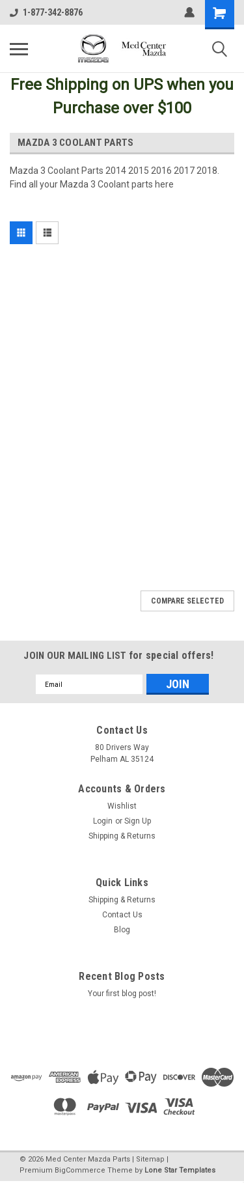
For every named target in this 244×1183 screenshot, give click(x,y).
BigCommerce (80, 1170)
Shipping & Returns (122, 836)
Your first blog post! (122, 993)
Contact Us (122, 914)
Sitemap (150, 1159)
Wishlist (122, 806)
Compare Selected (187, 600)
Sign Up (137, 821)
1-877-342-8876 (46, 12)
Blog (122, 929)
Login (103, 821)
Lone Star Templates (179, 1170)
